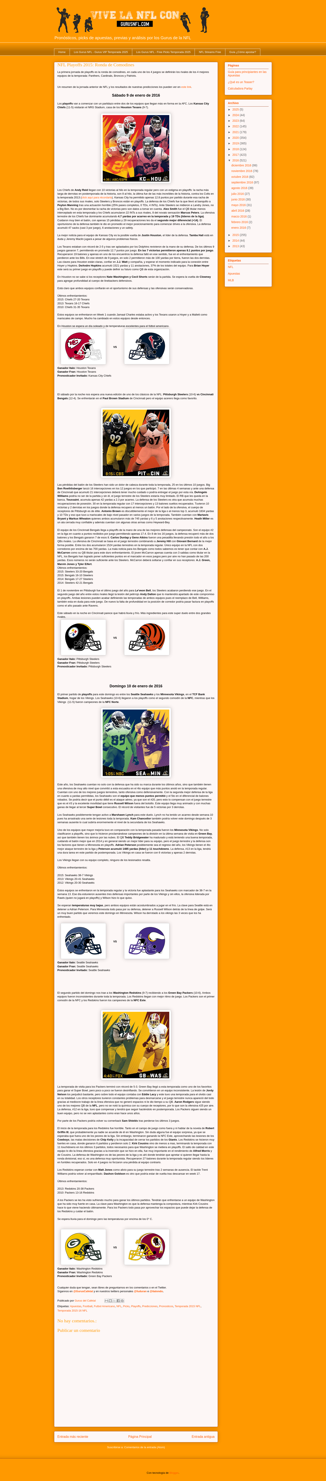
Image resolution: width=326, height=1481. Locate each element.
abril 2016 (238, 210)
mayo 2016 (239, 205)
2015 (236, 235)
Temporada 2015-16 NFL (72, 1310)
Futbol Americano (104, 1306)
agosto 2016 (239, 188)
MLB (231, 280)
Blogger (174, 1472)
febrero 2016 (240, 222)
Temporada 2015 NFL (188, 1306)
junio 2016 (238, 199)
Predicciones (149, 1306)
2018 (236, 149)
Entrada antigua (203, 1436)
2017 (236, 154)
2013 (236, 246)
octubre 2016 (240, 176)
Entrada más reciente (72, 1436)
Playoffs (136, 1306)
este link (186, 86)
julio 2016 (238, 193)
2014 (236, 240)
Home (62, 52)
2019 (236, 143)
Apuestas (75, 1306)
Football (87, 1306)
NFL (119, 1306)
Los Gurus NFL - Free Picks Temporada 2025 (163, 52)
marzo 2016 (239, 216)
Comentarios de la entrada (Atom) (144, 1447)
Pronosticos (166, 1306)
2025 (236, 109)
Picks (126, 1306)
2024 (236, 115)
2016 (236, 160)
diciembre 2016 (241, 165)
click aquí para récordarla (97, 197)
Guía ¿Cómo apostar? (242, 52)
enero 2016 (239, 227)
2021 (236, 132)
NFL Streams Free (210, 52)
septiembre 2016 (242, 182)
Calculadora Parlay (240, 88)
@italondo (156, 1291)
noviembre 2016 (242, 171)
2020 (236, 137)
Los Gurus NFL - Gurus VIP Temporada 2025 (101, 52)
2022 (236, 126)
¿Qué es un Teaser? (241, 82)
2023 (236, 120)
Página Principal (140, 1436)
